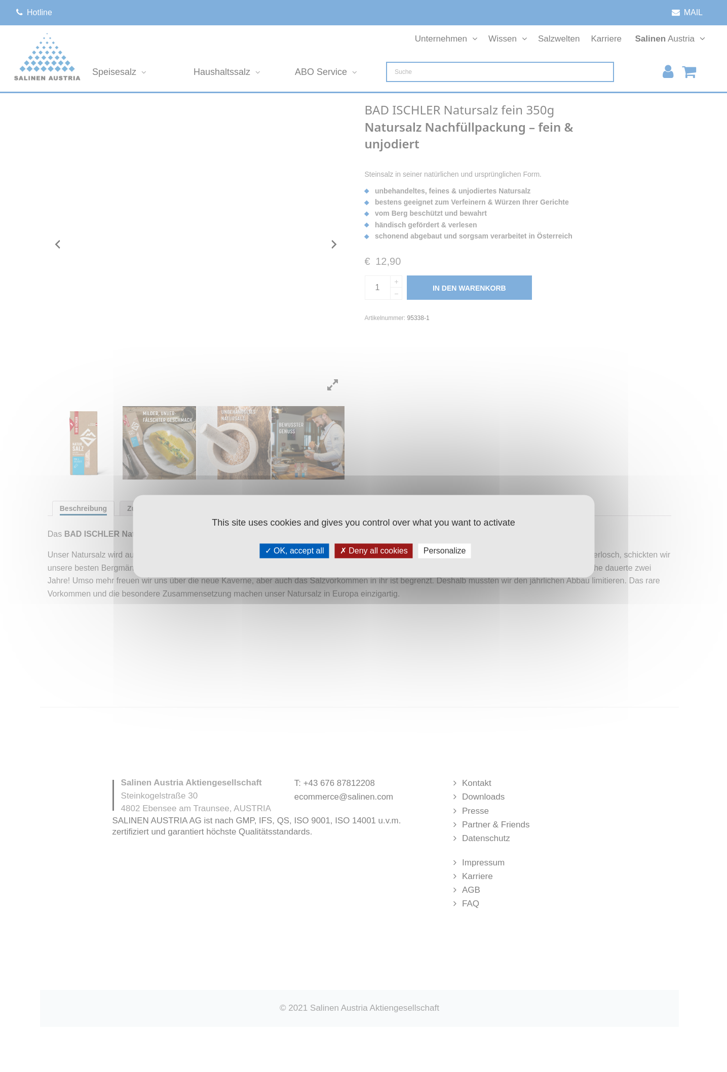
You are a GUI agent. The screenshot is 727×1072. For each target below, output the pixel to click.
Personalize (445, 550)
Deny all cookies (374, 550)
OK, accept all (294, 550)
